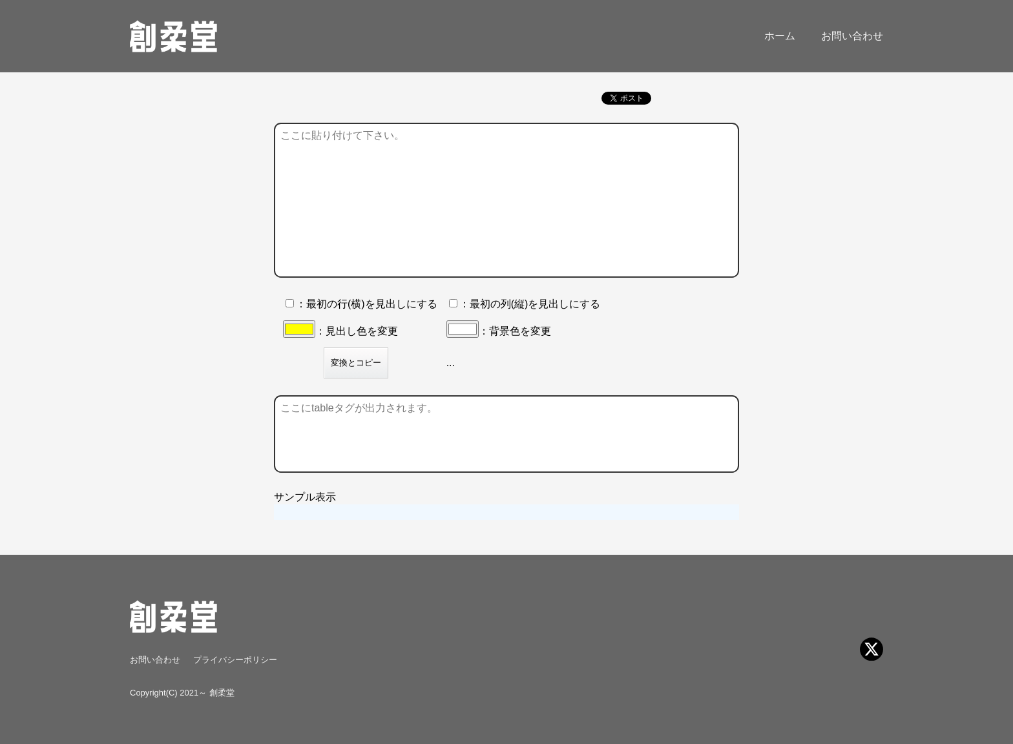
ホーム (779, 35)
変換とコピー (356, 362)
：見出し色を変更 (340, 331)
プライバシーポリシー (235, 660)
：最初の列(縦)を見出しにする (525, 303)
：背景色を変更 (498, 331)
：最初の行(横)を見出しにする (361, 303)
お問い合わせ (852, 35)
